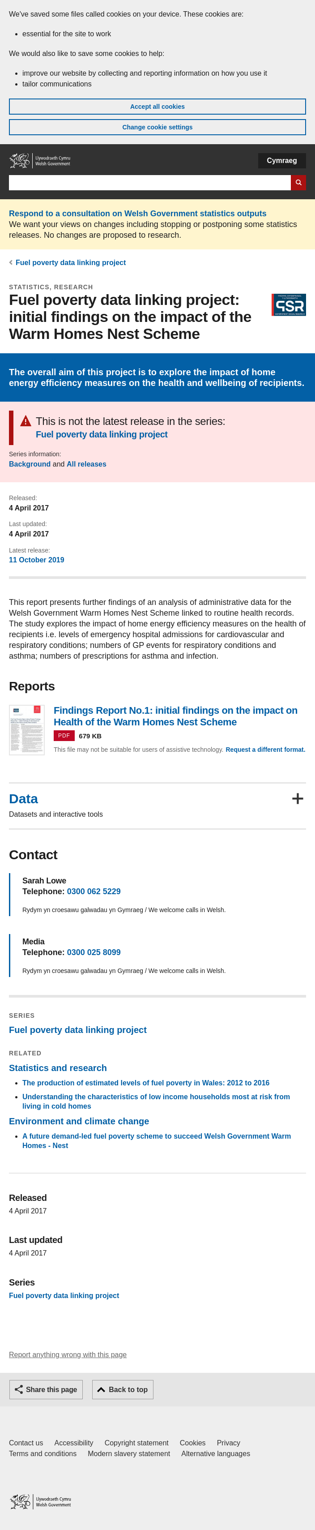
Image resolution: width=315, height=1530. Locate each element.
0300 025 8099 (94, 952)
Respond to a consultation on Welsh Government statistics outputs (138, 213)
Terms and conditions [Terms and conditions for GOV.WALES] (43, 1453)
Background (30, 464)
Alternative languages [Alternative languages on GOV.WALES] (215, 1453)
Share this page (51, 1389)
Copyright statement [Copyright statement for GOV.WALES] (137, 1443)
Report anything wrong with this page (68, 1355)
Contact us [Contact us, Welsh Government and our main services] (26, 1443)
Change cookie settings (157, 127)
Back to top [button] (128, 1389)
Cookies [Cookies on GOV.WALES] (193, 1443)
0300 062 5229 (94, 891)
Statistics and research (58, 1068)
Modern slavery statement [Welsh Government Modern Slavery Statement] (129, 1453)
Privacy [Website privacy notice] (228, 1443)
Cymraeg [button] (282, 160)
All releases (86, 464)
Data (23, 799)
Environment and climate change (79, 1121)
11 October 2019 (36, 560)
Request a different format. (265, 749)
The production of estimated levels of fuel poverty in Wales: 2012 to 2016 (145, 1083)
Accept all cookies (157, 106)
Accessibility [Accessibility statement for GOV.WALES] (73, 1443)
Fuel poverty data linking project (71, 262)
